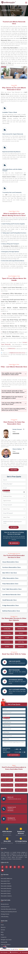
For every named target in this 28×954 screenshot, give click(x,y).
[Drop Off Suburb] (14, 513)
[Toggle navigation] (26, 3)
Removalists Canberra (6, 896)
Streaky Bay (21, 628)
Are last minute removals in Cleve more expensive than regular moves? (13, 391)
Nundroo (21, 637)
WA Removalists (21, 790)
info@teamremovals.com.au (17, 353)
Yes (15, 749)
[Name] (14, 480)
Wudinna (21, 646)
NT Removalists (21, 775)
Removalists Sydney (6, 893)
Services (3, 929)
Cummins (7, 642)
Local (22, 752)
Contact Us (3, 937)
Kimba (7, 646)
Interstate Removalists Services (8, 909)
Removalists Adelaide (6, 886)
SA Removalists (7, 780)
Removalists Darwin (6, 891)
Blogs (2, 934)
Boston (21, 633)
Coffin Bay (21, 642)
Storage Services (5, 914)
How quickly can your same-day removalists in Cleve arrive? (11, 373)
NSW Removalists (7, 785)
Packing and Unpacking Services (9, 911)
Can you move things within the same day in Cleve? (11, 403)
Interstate (16, 752)
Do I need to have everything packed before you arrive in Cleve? (13, 409)
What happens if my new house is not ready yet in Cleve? (12, 397)
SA (4, 11)
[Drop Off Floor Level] (14, 517)
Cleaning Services (5, 906)
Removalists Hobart (5, 883)
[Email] (14, 488)
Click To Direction (11, 819)
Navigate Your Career (6, 939)
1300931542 (11, 348)
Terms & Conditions (5, 944)
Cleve (10, 11)
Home (2, 11)
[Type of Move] (14, 500)
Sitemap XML (4, 942)
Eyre (7, 11)
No (19, 749)
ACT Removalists (7, 775)
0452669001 (10, 810)
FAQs (2, 932)
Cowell (7, 637)
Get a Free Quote (14, 704)
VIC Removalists (21, 780)
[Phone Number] (14, 484)
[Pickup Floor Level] (14, 509)
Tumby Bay (7, 628)
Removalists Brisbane (6, 888)
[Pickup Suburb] (14, 505)
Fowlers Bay (7, 633)
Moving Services (5, 904)
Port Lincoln (7, 624)
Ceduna (21, 624)
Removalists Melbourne (6, 878)
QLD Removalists (21, 785)
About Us (3, 927)
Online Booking (4, 916)
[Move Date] (14, 492)
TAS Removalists (7, 790)
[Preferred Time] (14, 496)
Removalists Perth (5, 881)
